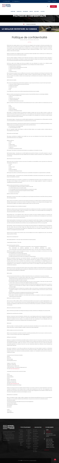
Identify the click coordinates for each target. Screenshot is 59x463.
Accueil (35, 430)
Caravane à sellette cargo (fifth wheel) (29, 432)
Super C (29, 441)
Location (42, 11)
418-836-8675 (7, 1)
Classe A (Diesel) (21, 433)
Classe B (29, 440)
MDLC (22, 460)
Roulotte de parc (29, 444)
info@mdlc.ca (16, 1)
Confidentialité (46, 450)
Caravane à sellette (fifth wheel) (22, 443)
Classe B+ (21, 436)
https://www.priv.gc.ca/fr (14, 383)
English (49, 1)
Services (31, 11)
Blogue (35, 435)
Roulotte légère (29, 447)
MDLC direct (36, 11)
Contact (53, 6)
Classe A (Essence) (21, 430)
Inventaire (13, 11)
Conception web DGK (32, 460)
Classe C (21, 437)
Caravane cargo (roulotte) (29, 437)
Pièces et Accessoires (36, 442)
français (54, 1)
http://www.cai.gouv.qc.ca (14, 368)
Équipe (35, 450)
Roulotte (21, 439)
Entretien (35, 445)
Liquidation (19, 11)
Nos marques (25, 11)
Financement (36, 440)
